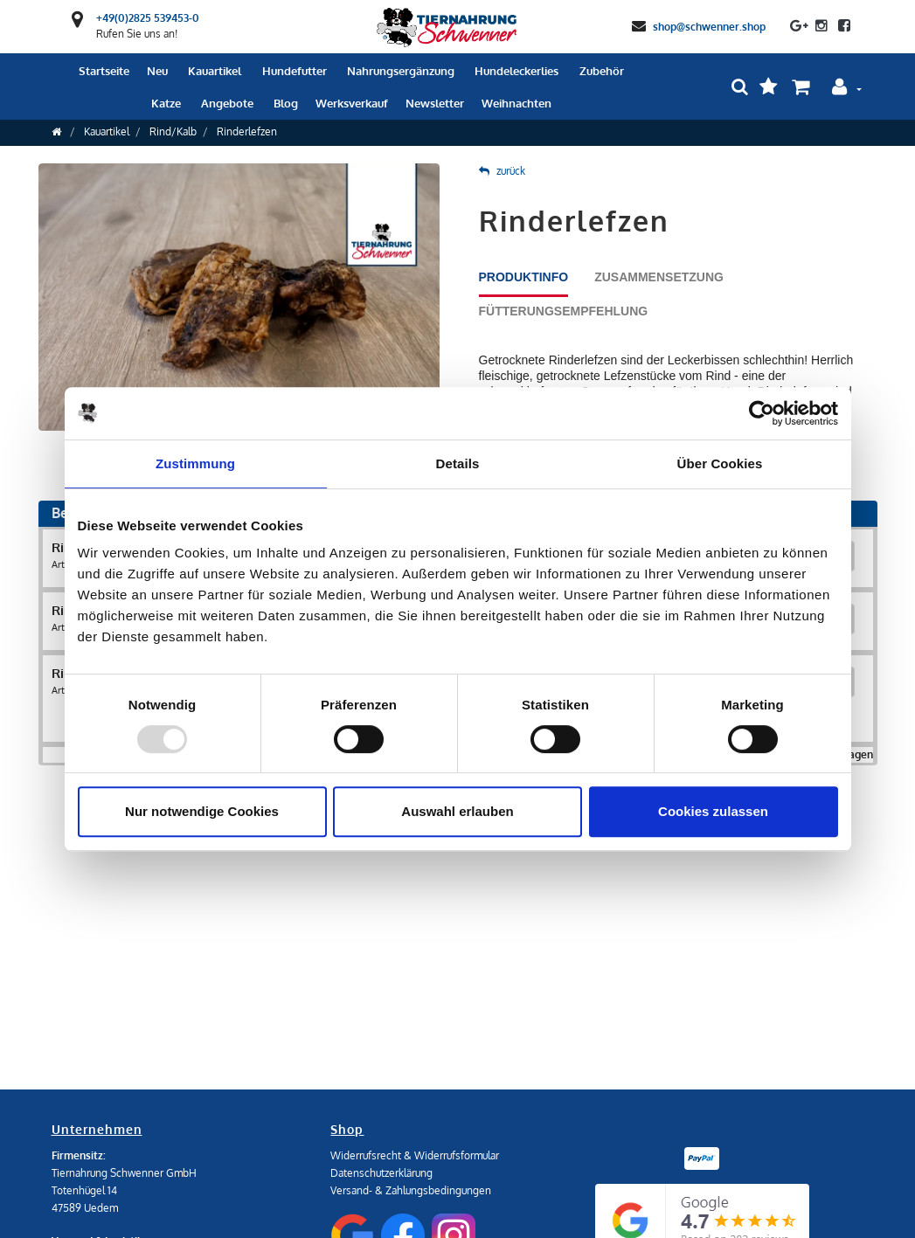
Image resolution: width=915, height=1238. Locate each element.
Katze (166, 103)
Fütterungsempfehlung (563, 311)
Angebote (227, 103)
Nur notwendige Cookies (202, 811)
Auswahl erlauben (457, 811)
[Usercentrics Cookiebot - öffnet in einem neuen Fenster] (761, 413)
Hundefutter (294, 71)
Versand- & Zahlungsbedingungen (410, 1190)
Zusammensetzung (659, 277)
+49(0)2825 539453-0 (147, 17)
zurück (502, 170)
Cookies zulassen (713, 811)
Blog (286, 103)
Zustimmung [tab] (195, 463)
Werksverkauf (351, 103)
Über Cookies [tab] (720, 463)
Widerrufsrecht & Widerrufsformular (414, 1155)
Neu (157, 71)
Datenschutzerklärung (381, 1172)
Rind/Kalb (173, 131)
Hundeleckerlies (516, 71)
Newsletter (435, 103)
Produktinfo (524, 277)
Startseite (104, 71)
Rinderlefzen (247, 131)
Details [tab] (458, 463)
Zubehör (601, 71)
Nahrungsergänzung (400, 71)
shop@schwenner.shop (709, 25)
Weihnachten (516, 103)
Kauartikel (214, 71)
